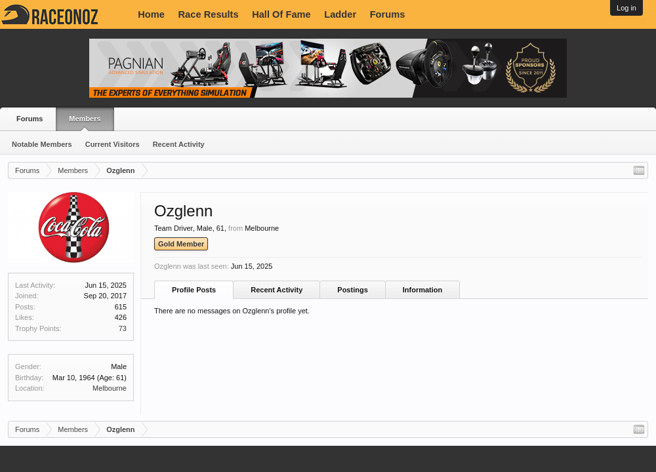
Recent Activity (179, 144)
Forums (387, 14)
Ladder (340, 14)
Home (151, 14)
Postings (352, 290)
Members (84, 119)
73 (123, 328)
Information (423, 290)
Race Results (208, 14)
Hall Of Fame (281, 14)
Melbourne (109, 388)
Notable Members (42, 144)
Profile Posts (194, 290)
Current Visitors (112, 144)
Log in (626, 8)
